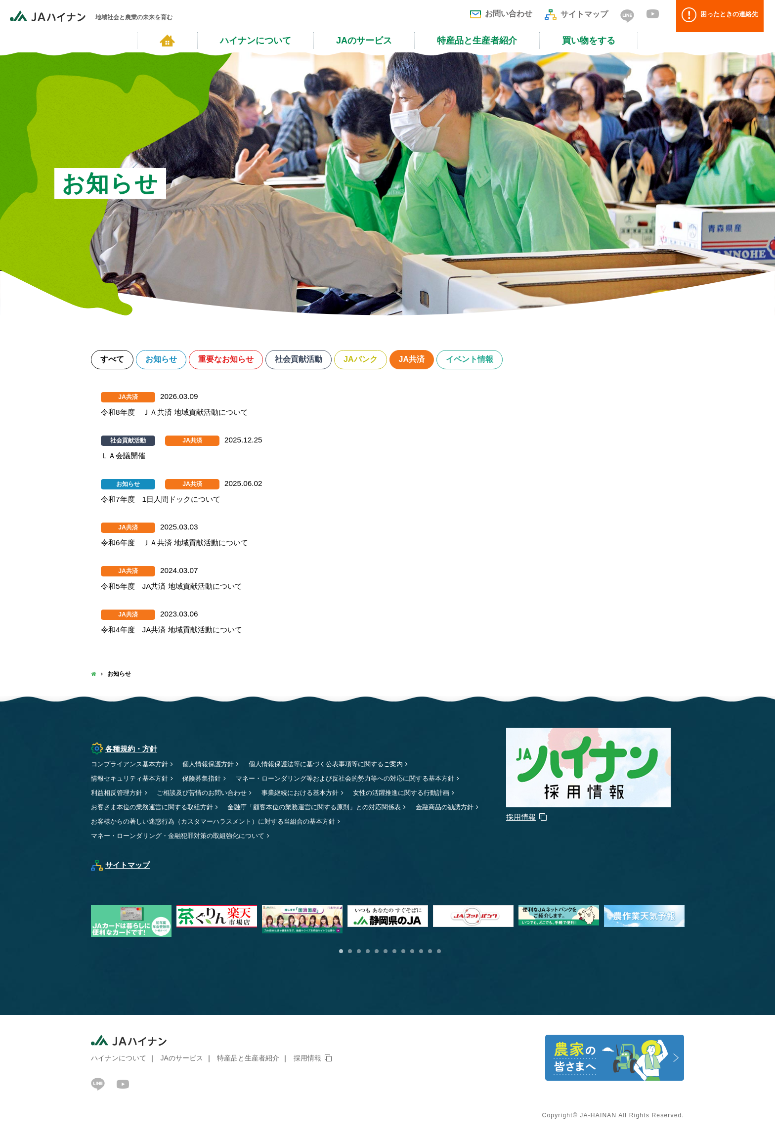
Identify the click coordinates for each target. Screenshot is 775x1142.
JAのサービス (364, 40)
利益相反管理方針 (118, 793)
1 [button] (341, 952)
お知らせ (163, 360)
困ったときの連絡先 (723, 16)
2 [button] (350, 952)
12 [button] (439, 952)
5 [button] (377, 952)
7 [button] (394, 952)
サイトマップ (576, 14)
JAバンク (371, 360)
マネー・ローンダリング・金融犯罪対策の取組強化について (184, 836)
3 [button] (359, 952)
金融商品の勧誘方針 (122, 822)
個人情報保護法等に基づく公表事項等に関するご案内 (341, 765)
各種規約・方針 (126, 750)
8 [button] (403, 952)
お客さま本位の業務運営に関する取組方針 (156, 808)
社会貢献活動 (307, 360)
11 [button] (430, 952)
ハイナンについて (255, 40)
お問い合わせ (501, 13)
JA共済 (423, 360)
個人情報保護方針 (216, 765)
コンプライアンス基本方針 (132, 765)
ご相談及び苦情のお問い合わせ (209, 793)
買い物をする (588, 40)
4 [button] (368, 952)
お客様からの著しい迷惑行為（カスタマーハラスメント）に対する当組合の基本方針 (299, 822)
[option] (390, 917)
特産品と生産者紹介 (477, 40)
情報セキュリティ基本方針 (132, 779)
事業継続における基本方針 (313, 793)
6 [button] (386, 952)
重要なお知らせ (231, 360)
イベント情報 (484, 360)
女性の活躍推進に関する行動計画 (422, 793)
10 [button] (421, 952)
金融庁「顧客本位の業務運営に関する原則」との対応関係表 (330, 808)
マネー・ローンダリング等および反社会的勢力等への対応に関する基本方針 (362, 779)
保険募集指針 (209, 779)
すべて (113, 360)
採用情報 (307, 1059)
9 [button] (412, 952)
